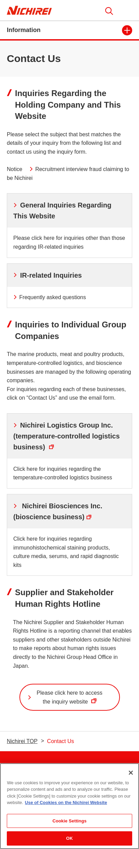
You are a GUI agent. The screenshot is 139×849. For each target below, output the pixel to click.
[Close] (130, 772)
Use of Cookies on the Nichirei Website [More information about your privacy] (66, 802)
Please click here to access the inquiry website (65, 700)
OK (69, 838)
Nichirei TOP (22, 741)
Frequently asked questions (49, 297)
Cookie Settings (69, 821)
